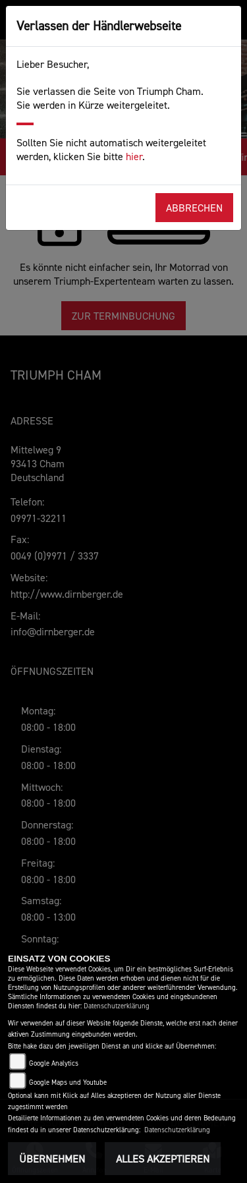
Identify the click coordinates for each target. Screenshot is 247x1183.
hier (134, 156)
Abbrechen (194, 207)
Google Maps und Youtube (68, 1082)
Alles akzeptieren (162, 1158)
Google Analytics (53, 1063)
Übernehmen (52, 1158)
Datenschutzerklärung (117, 1006)
